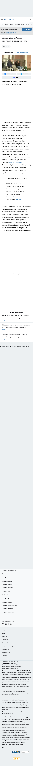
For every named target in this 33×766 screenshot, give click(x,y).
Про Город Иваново (7, 584)
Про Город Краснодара (7, 616)
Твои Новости (5, 573)
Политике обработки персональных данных (8, 33)
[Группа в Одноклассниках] (6, 623)
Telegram (4, 630)
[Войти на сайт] (30, 19)
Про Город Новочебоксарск (9, 570)
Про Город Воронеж (7, 581)
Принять (27, 29)
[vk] (14, 274)
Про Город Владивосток (8, 612)
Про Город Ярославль (7, 587)
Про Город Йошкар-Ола (8, 577)
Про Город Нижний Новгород (9, 605)
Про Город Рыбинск (7, 595)
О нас (3, 633)
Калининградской (15, 162)
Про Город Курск (6, 591)
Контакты (4, 636)
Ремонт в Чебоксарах (7, 24)
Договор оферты (6, 642)
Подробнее (5, 709)
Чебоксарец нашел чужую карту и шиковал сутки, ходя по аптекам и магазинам (16, 327)
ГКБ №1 (18, 199)
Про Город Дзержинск (7, 608)
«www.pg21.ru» (14, 661)
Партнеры (4, 655)
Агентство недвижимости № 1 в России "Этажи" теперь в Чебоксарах (16, 337)
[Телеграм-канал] (24, 74)
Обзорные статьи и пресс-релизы (10, 646)
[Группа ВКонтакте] (9, 74)
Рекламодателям (6, 652)
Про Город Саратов (7, 602)
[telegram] (19, 274)
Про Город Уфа (5, 598)
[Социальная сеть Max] (16, 77)
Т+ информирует (19, 24)
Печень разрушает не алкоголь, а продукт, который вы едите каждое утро (16, 318)
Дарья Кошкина (22, 53)
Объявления (5, 639)
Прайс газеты (5, 649)
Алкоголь (6, 46)
